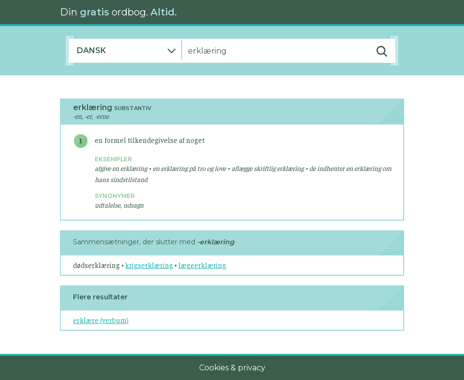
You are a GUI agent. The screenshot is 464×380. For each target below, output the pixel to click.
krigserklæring (149, 264)
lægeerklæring (202, 264)
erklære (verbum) (101, 319)
